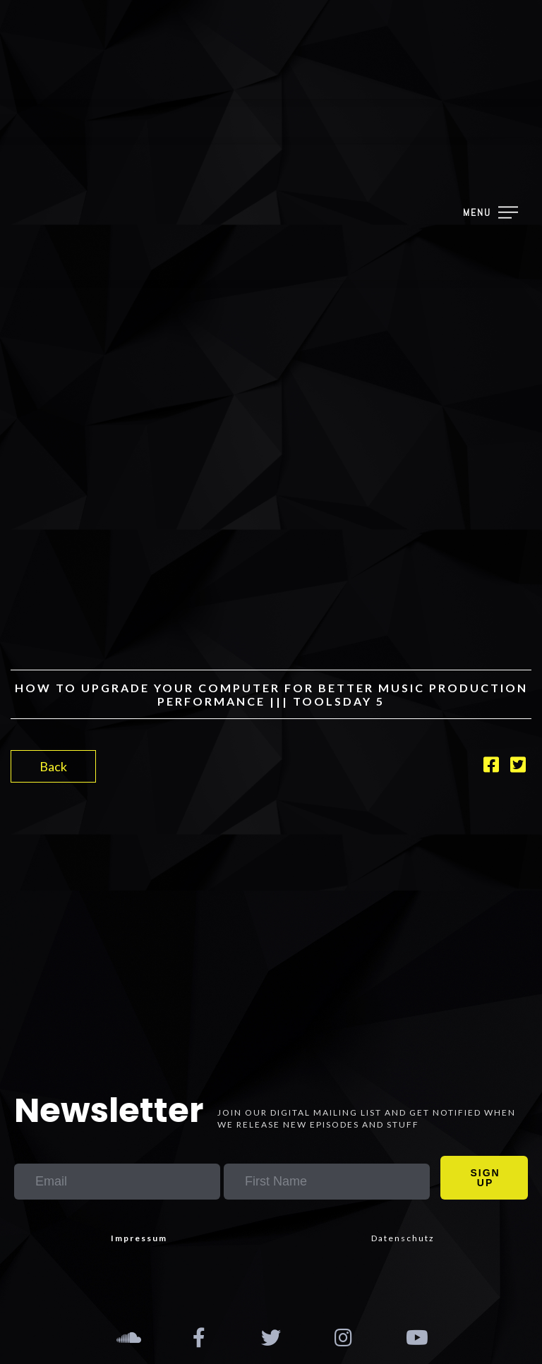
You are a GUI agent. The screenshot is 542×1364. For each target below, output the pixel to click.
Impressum (139, 1238)
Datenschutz (403, 1238)
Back (53, 766)
